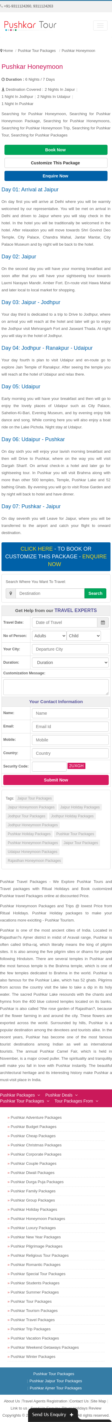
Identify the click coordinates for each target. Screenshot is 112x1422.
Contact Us (78, 1401)
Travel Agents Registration (44, 1401)
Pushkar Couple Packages (33, 1163)
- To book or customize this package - (56, 556)
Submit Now (56, 780)
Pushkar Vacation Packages (35, 1338)
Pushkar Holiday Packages (29, 834)
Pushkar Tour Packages (75, 834)
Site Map (98, 1401)
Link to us (19, 1408)
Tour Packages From (74, 1101)
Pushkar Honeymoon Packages (33, 843)
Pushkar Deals (59, 1095)
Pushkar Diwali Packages (33, 1172)
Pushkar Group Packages (33, 1200)
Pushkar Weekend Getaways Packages (45, 1347)
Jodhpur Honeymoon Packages (33, 825)
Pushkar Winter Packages (33, 1356)
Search (95, 593)
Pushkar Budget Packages (33, 1126)
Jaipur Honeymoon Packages (31, 807)
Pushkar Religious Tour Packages (40, 1255)
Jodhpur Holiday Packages (72, 816)
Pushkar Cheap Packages (33, 1136)
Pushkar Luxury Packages (33, 1228)
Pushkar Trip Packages (31, 1329)
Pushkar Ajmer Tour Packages (56, 1388)
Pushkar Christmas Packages (36, 1145)
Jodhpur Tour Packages (26, 816)
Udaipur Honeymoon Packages (32, 852)
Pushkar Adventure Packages (36, 1117)
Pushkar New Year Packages (36, 1237)
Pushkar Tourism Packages (34, 1310)
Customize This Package (56, 163)
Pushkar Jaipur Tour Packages (56, 1381)
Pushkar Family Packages (33, 1191)
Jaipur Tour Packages (34, 798)
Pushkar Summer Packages (35, 1292)
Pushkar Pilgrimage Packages (36, 1246)
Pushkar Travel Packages (33, 1320)
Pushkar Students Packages (35, 1283)
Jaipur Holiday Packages (80, 807)
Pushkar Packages (17, 1095)
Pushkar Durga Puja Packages (37, 1182)
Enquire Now (56, 176)
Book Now (56, 149)
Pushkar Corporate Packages (36, 1154)
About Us (12, 1401)
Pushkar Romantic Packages (36, 1264)
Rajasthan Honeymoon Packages (34, 861)
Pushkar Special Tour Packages (38, 1274)
